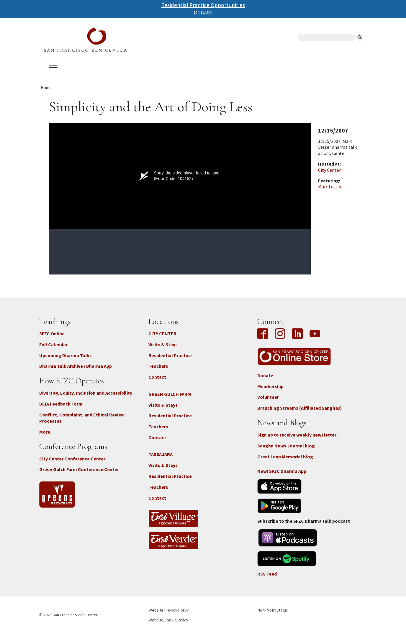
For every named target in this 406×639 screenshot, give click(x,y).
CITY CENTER (162, 339)
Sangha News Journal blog (286, 451)
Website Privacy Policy (169, 615)
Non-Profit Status (273, 615)
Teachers (158, 371)
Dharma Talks (151, 73)
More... (46, 437)
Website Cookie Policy (168, 624)
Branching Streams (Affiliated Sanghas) (299, 413)
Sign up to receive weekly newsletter (296, 440)
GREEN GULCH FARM (169, 399)
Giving (221, 73)
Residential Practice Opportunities (203, 5)
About (51, 73)
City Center (329, 175)
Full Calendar (53, 349)
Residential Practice (170, 360)
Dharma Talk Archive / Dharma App (75, 371)
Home (46, 92)
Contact (157, 382)
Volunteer (268, 402)
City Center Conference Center (72, 464)
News (245, 73)
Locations (113, 73)
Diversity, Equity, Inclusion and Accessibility (85, 398)
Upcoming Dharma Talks (65, 360)
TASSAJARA (160, 460)
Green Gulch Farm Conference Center (79, 475)
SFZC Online (190, 73)
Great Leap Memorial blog (285, 462)
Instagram (280, 339)
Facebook (264, 339)
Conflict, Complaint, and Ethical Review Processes (82, 423)
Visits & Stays (163, 349)
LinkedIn (297, 339)
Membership (270, 391)
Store (268, 73)
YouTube (315, 339)
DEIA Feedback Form (61, 409)
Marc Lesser (330, 192)
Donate (203, 12)
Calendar (80, 73)
